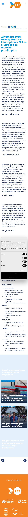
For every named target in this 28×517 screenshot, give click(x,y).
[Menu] (3, 4)
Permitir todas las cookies (14, 273)
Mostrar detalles (22, 270)
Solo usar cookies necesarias (14, 277)
